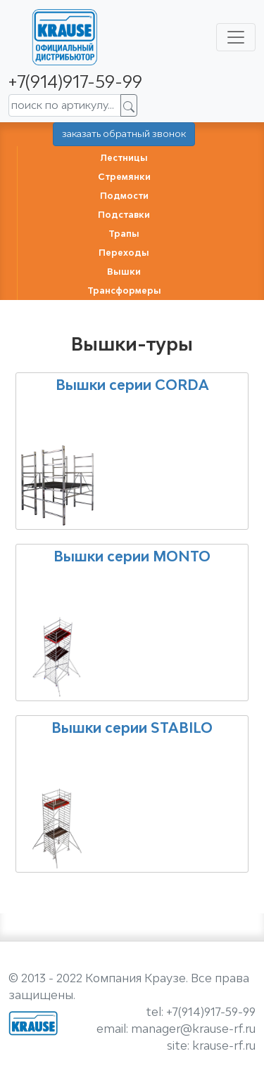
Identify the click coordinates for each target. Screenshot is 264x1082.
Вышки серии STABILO (132, 727)
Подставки (124, 214)
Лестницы (124, 157)
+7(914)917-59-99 (75, 81)
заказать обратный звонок (124, 133)
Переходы (124, 252)
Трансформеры (124, 290)
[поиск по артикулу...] (64, 105)
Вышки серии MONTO (132, 556)
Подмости (124, 195)
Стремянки (124, 176)
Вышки (124, 271)
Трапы (123, 233)
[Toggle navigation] (236, 37)
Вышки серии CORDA (132, 385)
